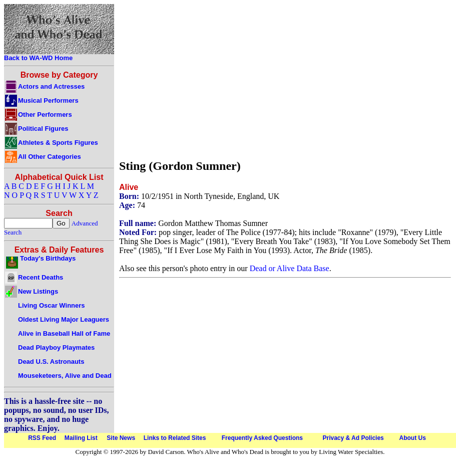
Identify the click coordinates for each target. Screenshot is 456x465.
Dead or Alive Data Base (289, 268)
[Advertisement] (285, 79)
